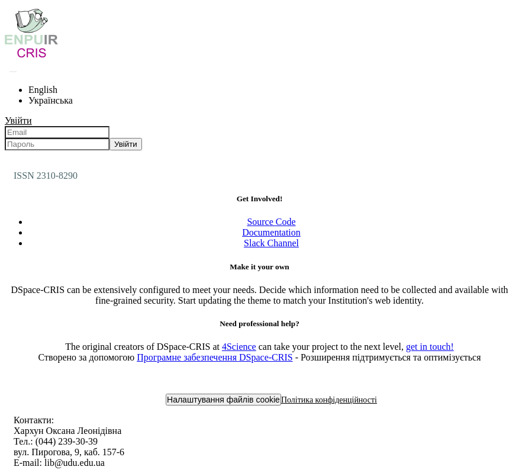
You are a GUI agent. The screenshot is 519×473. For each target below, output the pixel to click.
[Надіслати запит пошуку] (13, 71)
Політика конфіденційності (329, 399)
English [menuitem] (42, 90)
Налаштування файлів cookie (223, 399)
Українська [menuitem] (50, 100)
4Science (239, 347)
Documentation (271, 232)
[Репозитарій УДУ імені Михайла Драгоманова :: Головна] (31, 57)
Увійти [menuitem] (18, 120)
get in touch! (430, 347)
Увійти (125, 144)
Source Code (271, 222)
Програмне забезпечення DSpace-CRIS (215, 357)
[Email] (57, 132)
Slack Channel (271, 243)
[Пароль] (57, 144)
